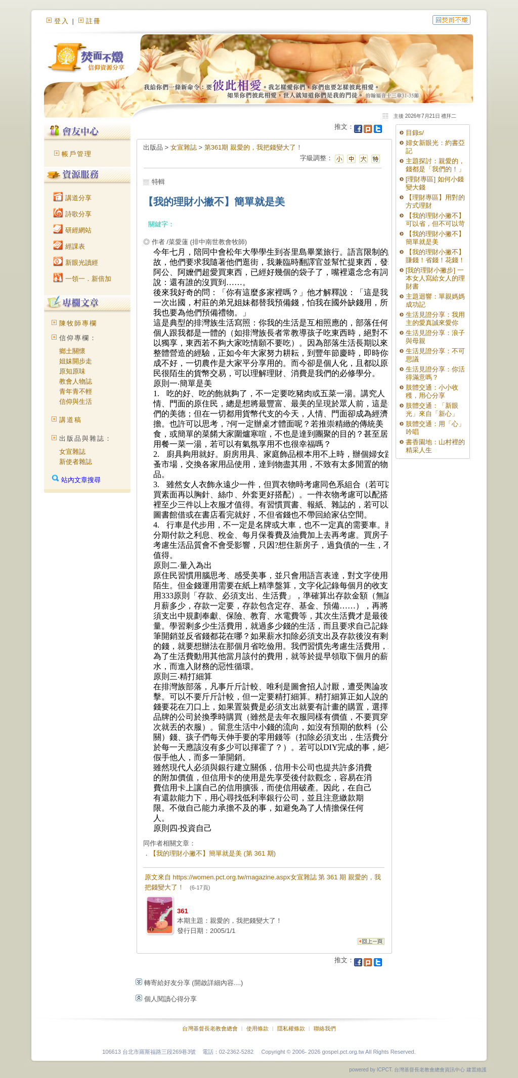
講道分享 (72, 198)
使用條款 (257, 1028)
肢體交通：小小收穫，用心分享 (432, 391)
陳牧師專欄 (78, 323)
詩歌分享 (72, 214)
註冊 (93, 21)
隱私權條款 (291, 1028)
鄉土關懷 (72, 351)
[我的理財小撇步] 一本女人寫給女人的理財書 (435, 278)
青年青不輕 (75, 391)
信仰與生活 (75, 401)
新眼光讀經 (75, 262)
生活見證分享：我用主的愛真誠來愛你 (435, 318)
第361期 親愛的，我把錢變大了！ (253, 147)
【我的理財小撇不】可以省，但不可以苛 (435, 219)
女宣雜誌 (72, 451)
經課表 (69, 246)
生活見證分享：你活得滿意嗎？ (435, 373)
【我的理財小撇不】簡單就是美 (435, 238)
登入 (61, 21)
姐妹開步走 (75, 361)
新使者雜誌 (75, 461)
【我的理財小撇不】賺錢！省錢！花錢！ (435, 256)
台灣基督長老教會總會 (210, 1028)
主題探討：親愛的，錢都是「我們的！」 (435, 165)
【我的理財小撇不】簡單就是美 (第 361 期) (213, 853)
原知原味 (72, 371)
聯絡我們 (325, 1028)
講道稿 (70, 420)
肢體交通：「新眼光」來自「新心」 (432, 409)
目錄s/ (415, 132)
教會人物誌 (75, 381)
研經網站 (72, 230)
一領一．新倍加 (82, 279)
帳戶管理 (77, 154)
